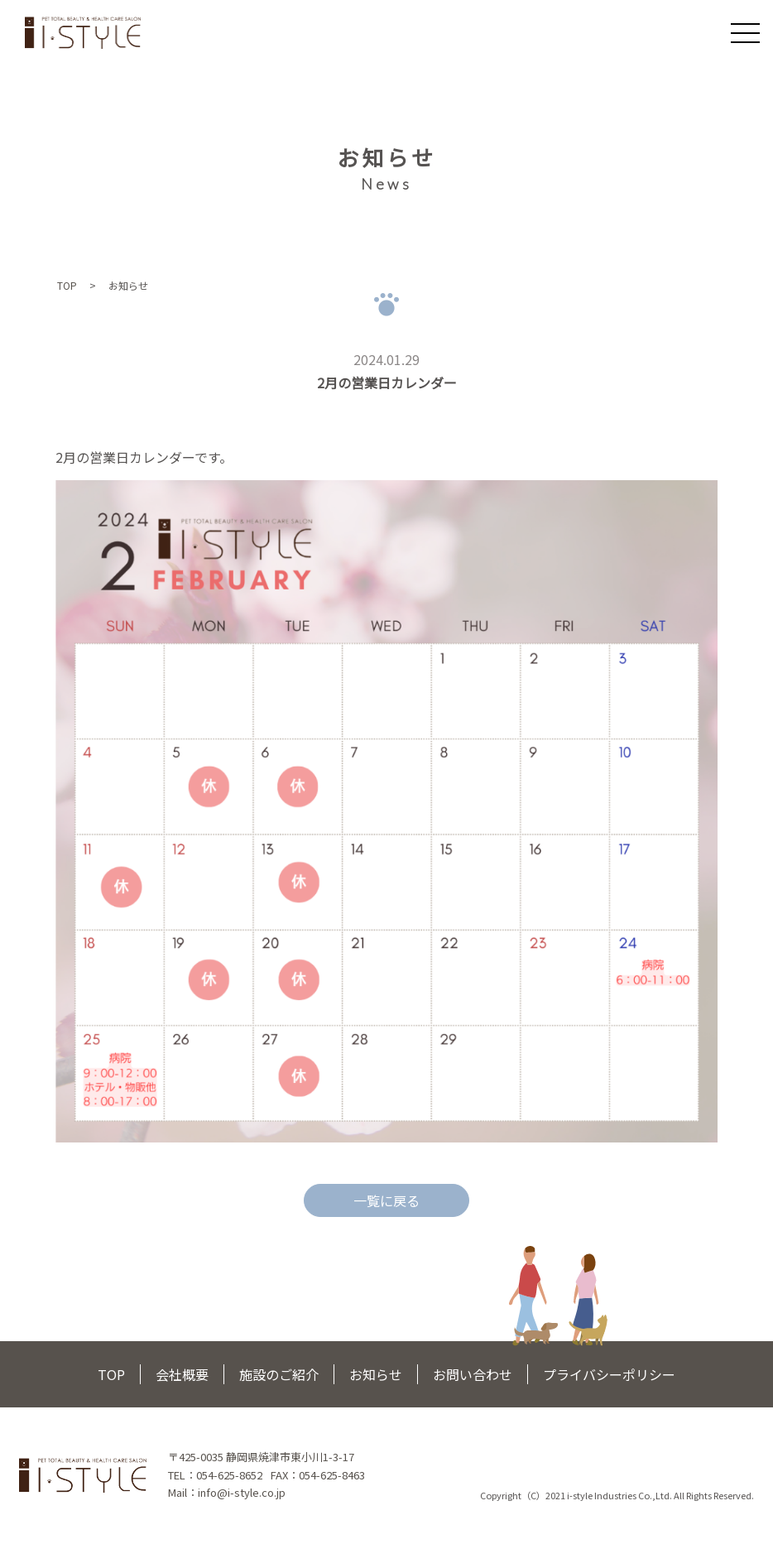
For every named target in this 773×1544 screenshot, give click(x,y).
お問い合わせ (472, 1374)
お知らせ (375, 1374)
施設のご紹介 (279, 1374)
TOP (67, 285)
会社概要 (182, 1374)
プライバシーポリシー (609, 1374)
